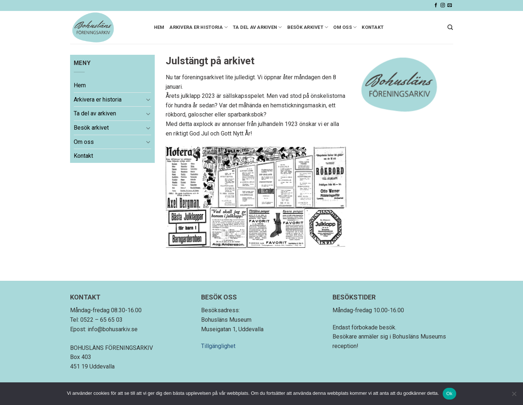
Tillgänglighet (218, 346)
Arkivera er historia (198, 27)
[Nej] (514, 396)
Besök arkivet (307, 27)
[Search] (450, 27)
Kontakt (373, 27)
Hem (159, 27)
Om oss (345, 27)
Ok (449, 393)
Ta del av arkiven (257, 27)
